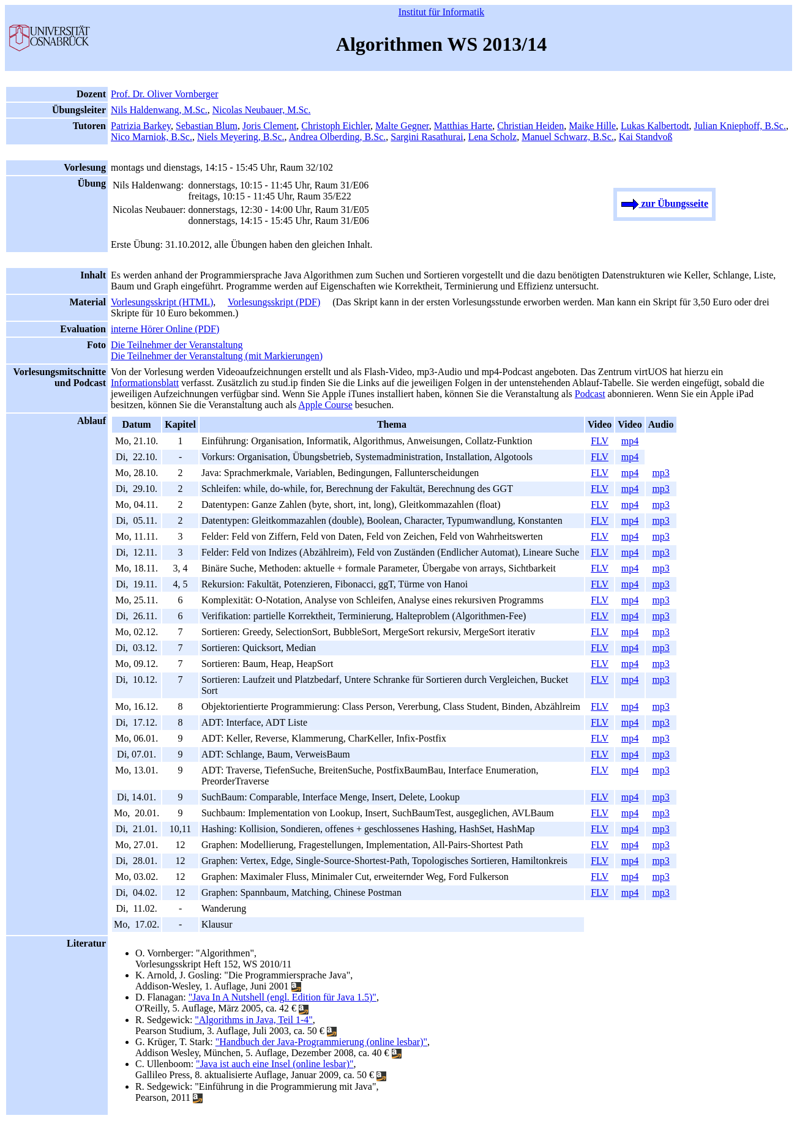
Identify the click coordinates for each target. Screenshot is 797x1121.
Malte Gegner (402, 126)
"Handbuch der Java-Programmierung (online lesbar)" (321, 1042)
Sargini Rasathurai (427, 137)
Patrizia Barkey (141, 126)
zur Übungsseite (665, 203)
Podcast (590, 394)
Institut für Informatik (441, 12)
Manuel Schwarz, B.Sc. (568, 137)
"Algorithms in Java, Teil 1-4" (254, 1020)
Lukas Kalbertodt (655, 126)
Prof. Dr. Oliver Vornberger (165, 94)
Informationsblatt (145, 383)
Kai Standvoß (646, 137)
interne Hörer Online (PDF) (165, 329)
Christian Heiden (530, 126)
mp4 (629, 441)
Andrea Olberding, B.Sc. (337, 137)
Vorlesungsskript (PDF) (274, 302)
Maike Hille (592, 126)
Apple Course (325, 405)
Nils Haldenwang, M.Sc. (159, 110)
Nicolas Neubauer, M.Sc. (261, 110)
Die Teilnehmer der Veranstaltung (177, 345)
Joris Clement (269, 126)
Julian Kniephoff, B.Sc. (740, 126)
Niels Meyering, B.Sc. (241, 137)
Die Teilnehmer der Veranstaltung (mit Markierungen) (217, 356)
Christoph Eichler (335, 126)
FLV (599, 441)
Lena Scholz (492, 137)
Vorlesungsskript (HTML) (162, 302)
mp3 (660, 472)
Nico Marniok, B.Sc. (151, 137)
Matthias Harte (463, 126)
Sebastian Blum (207, 126)
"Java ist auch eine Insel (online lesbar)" (274, 1064)
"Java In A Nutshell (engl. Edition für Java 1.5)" (282, 997)
